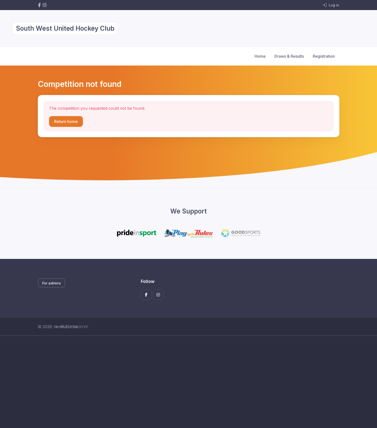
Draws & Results (289, 56)
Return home (66, 121)
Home (260, 56)
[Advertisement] (185, 382)
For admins (51, 283)
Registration (324, 56)
